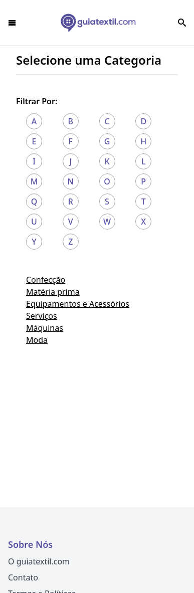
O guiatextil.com (39, 561)
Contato (23, 577)
